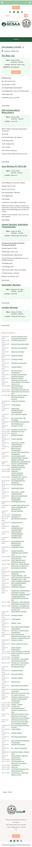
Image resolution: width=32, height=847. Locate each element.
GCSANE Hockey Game (18, 340)
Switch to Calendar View (11, 51)
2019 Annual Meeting (17, 666)
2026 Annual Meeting (17, 351)
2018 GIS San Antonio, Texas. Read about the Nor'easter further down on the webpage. (20, 716)
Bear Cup (14, 433)
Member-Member (16, 733)
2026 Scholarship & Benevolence (11, 111)
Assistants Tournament (18, 744)
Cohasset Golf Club (17, 425)
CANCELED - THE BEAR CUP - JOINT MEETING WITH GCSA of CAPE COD (20, 607)
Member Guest (15, 681)
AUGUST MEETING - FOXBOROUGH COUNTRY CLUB (19, 552)
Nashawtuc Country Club (19, 429)
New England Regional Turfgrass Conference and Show (19, 710)
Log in (16, 7)
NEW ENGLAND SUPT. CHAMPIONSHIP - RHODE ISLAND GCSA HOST (19, 458)
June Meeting (15, 657)
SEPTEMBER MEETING (18, 501)
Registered (6, 67)
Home (5, 792)
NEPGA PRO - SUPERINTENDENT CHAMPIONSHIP (17, 410)
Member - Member (17, 704)
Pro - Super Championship (19, 748)
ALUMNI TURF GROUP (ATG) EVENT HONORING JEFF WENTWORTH (20, 507)
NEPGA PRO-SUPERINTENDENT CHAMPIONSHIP (17, 528)
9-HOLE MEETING (16, 439)
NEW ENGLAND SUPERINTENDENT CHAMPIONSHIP (17, 533)
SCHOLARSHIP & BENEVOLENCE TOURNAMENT (16, 448)
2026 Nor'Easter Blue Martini (20, 344)
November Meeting (17, 359)
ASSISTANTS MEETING (18, 587)
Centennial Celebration (18, 401)
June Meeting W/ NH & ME (14, 166)
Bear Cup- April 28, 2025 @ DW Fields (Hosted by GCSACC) (19, 397)
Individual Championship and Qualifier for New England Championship (20, 698)
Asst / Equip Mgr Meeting (19, 414)
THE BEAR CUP (16, 516)
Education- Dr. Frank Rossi (19, 348)
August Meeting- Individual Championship (15, 225)
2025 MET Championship (18, 363)
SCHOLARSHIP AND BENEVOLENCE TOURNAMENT (17, 543)
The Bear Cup (8, 56)
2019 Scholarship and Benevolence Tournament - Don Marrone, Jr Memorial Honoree (20, 636)
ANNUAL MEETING (17, 435)
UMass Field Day (16, 759)
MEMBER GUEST (16, 537)
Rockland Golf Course (17, 431)
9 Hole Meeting (15, 405)
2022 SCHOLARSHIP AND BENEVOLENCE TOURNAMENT (19, 497)
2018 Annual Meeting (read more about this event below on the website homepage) (19, 721)
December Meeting (17, 355)
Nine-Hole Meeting (17, 674)
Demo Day (14, 767)
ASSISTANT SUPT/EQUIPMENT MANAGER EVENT (17, 473)
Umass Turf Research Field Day (20, 651)
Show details (5, 105)
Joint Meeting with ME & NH (20, 389)
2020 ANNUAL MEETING (19, 611)
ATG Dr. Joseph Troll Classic (19, 644)
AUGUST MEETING (17, 511)
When (8, 60)
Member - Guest (16, 623)
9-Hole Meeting (16, 619)
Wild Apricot (13, 845)
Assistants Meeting (17, 640)
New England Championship (19, 685)
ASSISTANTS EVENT (17, 488)
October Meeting (10, 307)
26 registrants (15, 67)
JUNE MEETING (16, 469)
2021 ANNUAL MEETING (19, 568)
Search (26, 15)
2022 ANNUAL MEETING (19, 518)
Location (7, 64)
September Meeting (11, 285)
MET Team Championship (18, 736)
